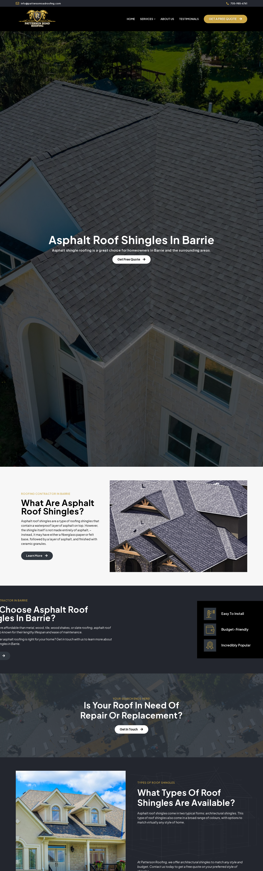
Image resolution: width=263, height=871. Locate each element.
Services (147, 19)
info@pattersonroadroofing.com (41, 3)
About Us (167, 19)
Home (131, 19)
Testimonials (189, 19)
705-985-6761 (238, 3)
